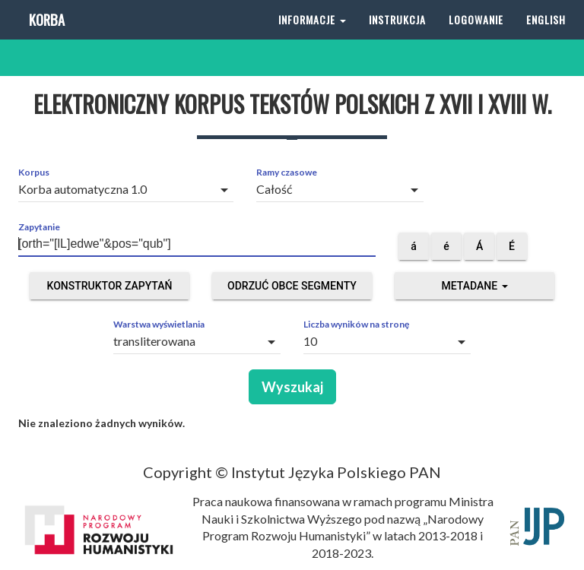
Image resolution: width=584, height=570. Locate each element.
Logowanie (476, 38)
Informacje (312, 38)
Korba (45, 37)
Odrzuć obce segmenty (292, 286)
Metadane (474, 286)
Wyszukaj (292, 386)
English (546, 38)
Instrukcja (397, 38)
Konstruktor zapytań (110, 286)
